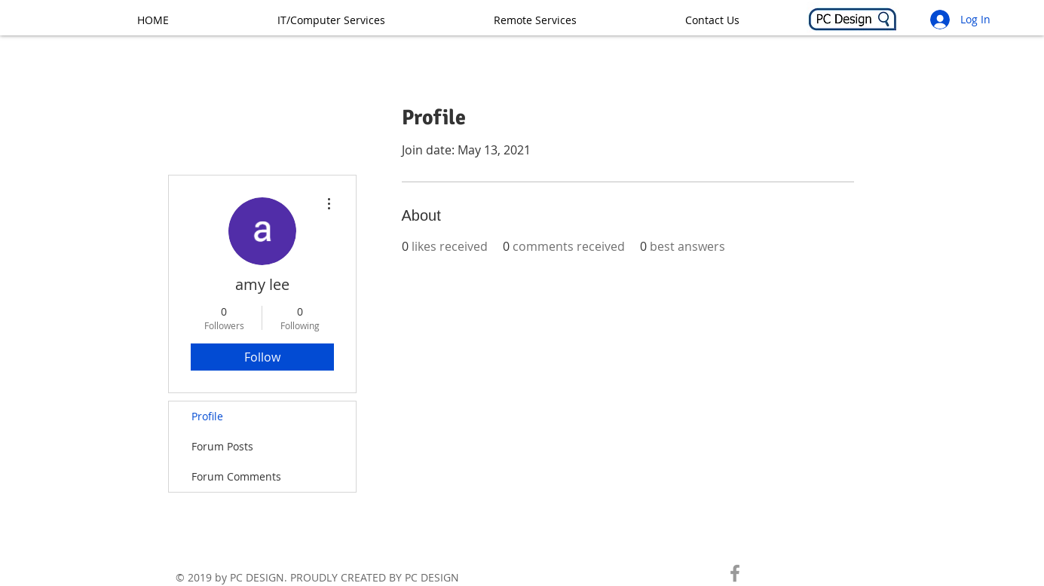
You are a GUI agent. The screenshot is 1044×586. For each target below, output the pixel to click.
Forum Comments (236, 476)
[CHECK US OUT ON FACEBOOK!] (735, 573)
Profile (207, 416)
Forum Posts (222, 446)
